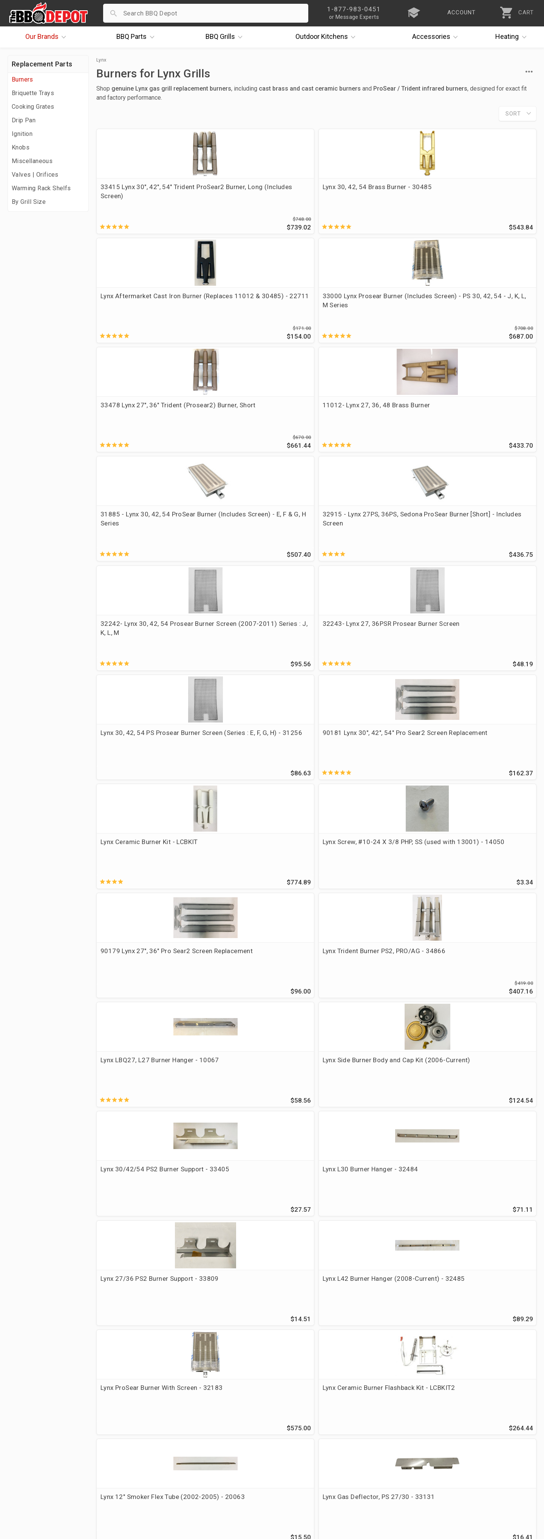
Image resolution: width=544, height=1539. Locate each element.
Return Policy (204, 1431)
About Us (23, 1409)
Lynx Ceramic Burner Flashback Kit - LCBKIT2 (482, 755)
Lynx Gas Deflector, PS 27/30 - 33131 (257, 868)
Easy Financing (31, 1453)
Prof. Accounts (32, 1475)
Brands (47, 37)
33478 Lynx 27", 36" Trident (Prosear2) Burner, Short (141, 304)
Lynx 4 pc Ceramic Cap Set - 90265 (141, 981)
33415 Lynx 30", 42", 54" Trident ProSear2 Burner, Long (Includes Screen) (148, 196)
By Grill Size (29, 201)
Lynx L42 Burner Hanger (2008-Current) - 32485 (258, 755)
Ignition (22, 133)
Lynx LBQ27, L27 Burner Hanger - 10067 (147, 643)
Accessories (437, 37)
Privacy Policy (205, 1475)
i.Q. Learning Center (39, 1431)
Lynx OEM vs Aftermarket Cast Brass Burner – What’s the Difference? (228, 1327)
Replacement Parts (42, 64)
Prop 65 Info (203, 1464)
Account (197, 1420)
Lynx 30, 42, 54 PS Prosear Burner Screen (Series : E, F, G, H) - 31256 (372, 421)
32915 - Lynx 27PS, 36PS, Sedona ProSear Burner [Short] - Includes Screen (483, 309)
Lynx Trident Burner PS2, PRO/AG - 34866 (472, 530)
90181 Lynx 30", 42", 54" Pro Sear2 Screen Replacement (478, 417)
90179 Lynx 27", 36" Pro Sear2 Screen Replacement (369, 530)
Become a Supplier (37, 1464)
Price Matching (31, 1420)
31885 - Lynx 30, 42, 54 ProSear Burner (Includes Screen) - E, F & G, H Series (372, 309)
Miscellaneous (32, 161)
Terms (194, 1486)
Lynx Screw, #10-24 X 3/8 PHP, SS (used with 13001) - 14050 (257, 530)
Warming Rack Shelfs (41, 188)
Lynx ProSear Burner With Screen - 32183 (362, 755)
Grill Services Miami (214, 1453)
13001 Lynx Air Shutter (359, 864)
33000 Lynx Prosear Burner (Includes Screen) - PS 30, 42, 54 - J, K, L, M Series (480, 196)
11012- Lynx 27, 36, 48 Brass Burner (255, 304)
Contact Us (26, 1486)
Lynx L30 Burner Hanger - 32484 (484, 638)
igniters (313, 1081)
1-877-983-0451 (388, 1432)
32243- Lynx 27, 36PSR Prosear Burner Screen (259, 417)
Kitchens (327, 37)
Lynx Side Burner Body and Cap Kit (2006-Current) (258, 643)
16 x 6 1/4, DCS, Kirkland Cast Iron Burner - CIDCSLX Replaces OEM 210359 (483, 873)
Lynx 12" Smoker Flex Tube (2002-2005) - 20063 (139, 868)
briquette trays (354, 1081)
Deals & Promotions (39, 1442)
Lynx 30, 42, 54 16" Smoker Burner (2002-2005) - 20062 (254, 981)
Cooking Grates (33, 106)
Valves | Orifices (35, 174)
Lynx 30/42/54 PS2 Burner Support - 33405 (364, 643)
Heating (512, 37)
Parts (137, 37)
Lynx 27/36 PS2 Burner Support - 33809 (146, 755)
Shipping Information (216, 1442)
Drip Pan (24, 120)
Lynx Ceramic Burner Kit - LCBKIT (137, 530)
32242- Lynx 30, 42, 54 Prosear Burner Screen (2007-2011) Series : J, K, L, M (146, 421)
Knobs (20, 147)
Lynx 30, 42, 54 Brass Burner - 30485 (256, 191)
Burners (22, 79)
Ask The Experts (504, 1354)
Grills (226, 37)
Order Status (203, 1409)
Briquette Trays (33, 93)
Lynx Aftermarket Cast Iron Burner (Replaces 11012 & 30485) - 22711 (365, 196)
